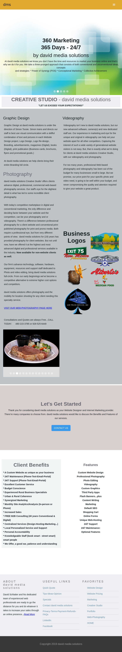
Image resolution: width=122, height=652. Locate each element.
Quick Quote (49, 588)
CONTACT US (61, 428)
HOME (90, 623)
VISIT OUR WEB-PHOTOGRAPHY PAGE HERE (28, 308)
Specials (47, 599)
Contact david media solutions (57, 605)
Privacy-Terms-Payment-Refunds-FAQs (59, 613)
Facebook (47, 626)
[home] (7, 4)
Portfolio (91, 611)
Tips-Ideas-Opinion (52, 593)
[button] (114, 5)
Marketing (92, 599)
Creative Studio (94, 605)
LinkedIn (47, 620)
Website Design (95, 588)
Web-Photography (96, 617)
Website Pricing (95, 593)
